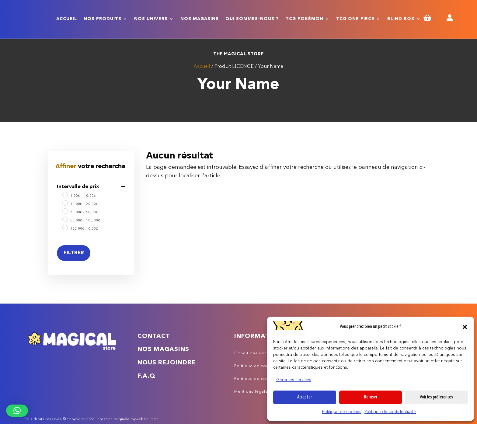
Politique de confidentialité (390, 412)
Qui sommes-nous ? (252, 19)
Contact (154, 336)
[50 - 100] (64, 219)
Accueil (66, 19)
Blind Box (401, 19)
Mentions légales (252, 392)
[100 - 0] (64, 227)
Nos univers (151, 19)
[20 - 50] (64, 210)
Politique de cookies (341, 412)
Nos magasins (199, 19)
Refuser (370, 397)
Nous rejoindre (167, 363)
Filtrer (74, 252)
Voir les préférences (436, 397)
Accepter (304, 397)
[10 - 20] (64, 202)
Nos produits (102, 19)
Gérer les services (293, 380)
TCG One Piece (355, 19)
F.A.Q (146, 376)
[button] (465, 327)
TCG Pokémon (304, 19)
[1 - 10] (64, 194)
